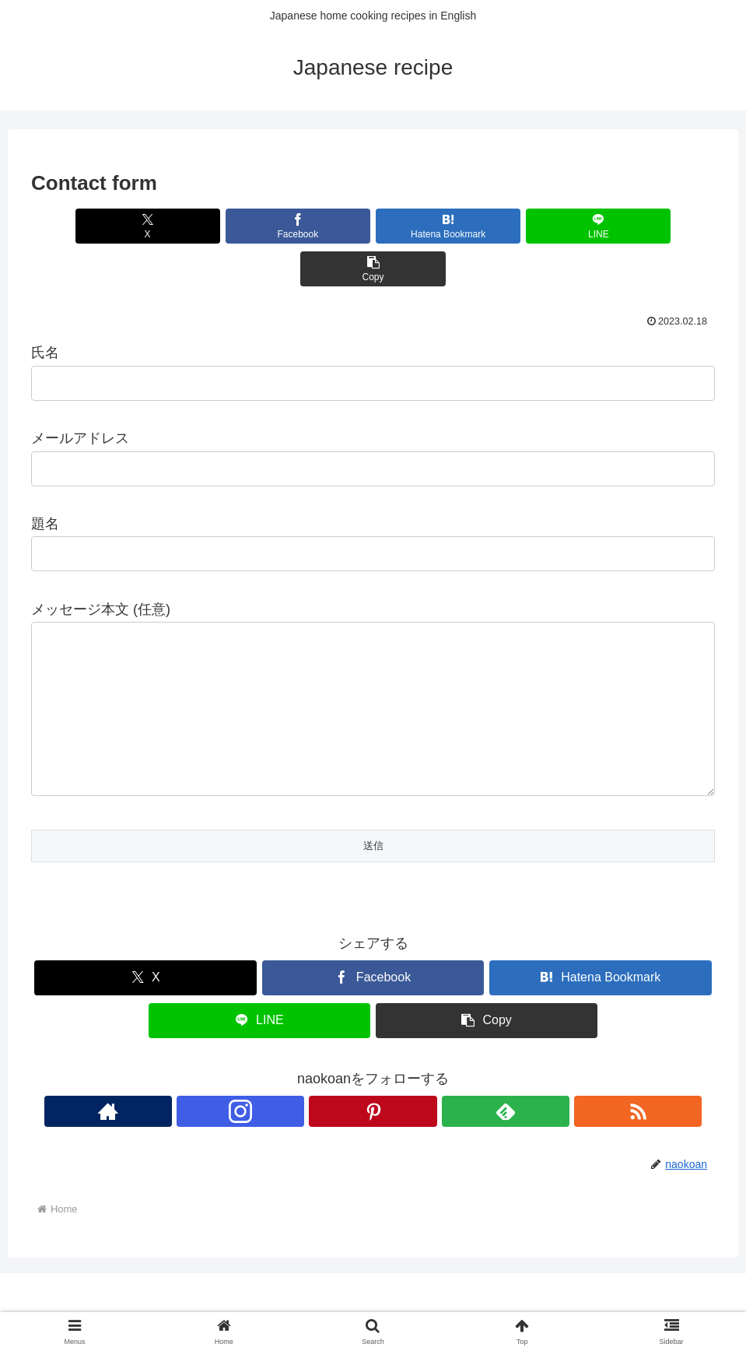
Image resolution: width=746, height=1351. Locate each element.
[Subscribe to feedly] (409, 1099)
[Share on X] (143, 226)
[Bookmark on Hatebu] (373, 226)
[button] (603, 226)
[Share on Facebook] (258, 226)
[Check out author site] (301, 1099)
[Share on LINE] (488, 226)
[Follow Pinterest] (373, 1099)
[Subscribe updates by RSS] (445, 1099)
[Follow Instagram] (337, 1099)
